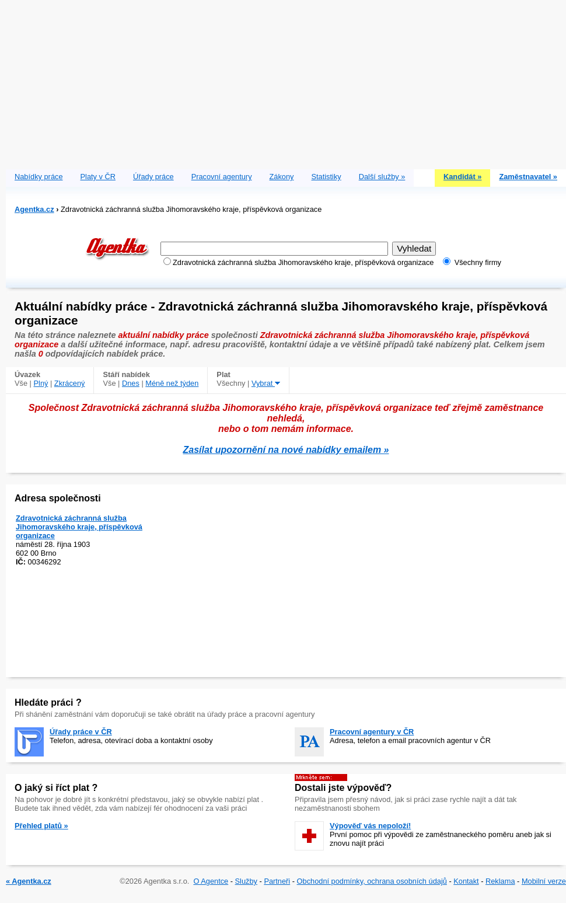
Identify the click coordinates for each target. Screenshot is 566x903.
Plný (41, 383)
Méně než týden (171, 383)
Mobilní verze (544, 881)
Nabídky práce (39, 176)
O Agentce (210, 881)
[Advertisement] (286, 81)
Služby (246, 881)
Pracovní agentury (221, 176)
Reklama (500, 881)
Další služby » (382, 176)
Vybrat (265, 383)
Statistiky (326, 176)
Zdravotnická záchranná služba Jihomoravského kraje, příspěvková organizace (79, 527)
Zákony (282, 176)
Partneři (277, 881)
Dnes (130, 383)
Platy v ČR (98, 176)
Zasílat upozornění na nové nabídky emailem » (286, 450)
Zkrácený (69, 383)
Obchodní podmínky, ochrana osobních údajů (372, 881)
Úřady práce (153, 176)
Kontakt (465, 881)
